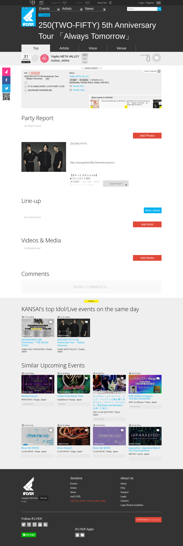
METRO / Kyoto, (139, 454)
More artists (152, 210)
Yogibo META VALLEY (79, 76)
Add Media (147, 257)
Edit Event (35, 73)
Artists (67, 8)
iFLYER (29, 486)
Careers (125, 501)
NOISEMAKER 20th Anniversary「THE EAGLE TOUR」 (35, 343)
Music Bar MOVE (30, 448)
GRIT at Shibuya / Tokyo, (143, 402)
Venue (121, 48)
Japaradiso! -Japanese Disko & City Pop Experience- (144, 449)
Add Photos (147, 135)
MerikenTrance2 (29, 396)
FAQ (123, 488)
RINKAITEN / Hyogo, (33, 400)
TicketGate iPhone (82, 535)
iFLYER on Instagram (34, 524)
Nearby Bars (78, 86)
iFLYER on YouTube (40, 524)
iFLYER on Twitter (23, 524)
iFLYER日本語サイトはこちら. (148, 520)
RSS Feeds (45, 524)
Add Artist (147, 224)
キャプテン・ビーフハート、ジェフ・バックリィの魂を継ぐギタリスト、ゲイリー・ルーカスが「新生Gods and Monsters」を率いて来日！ (109, 402)
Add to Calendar (150, 71)
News (89, 8)
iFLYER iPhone (77, 535)
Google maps (79, 90)
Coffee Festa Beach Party (70, 396)
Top (36, 48)
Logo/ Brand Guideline (132, 505)
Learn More (116, 183)
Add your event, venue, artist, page (88, 501)
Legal (123, 496)
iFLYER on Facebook (29, 524)
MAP (74, 80)
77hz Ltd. (43, 498)
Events (44, 8)
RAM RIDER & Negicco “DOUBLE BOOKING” (141, 397)
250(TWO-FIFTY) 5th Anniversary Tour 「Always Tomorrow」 (70, 343)
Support (125, 492)
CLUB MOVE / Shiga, (34, 451)
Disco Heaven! (64, 448)
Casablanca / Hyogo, (69, 400)
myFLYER (75, 496)
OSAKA (85, 80)
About (124, 483)
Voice (93, 48)
